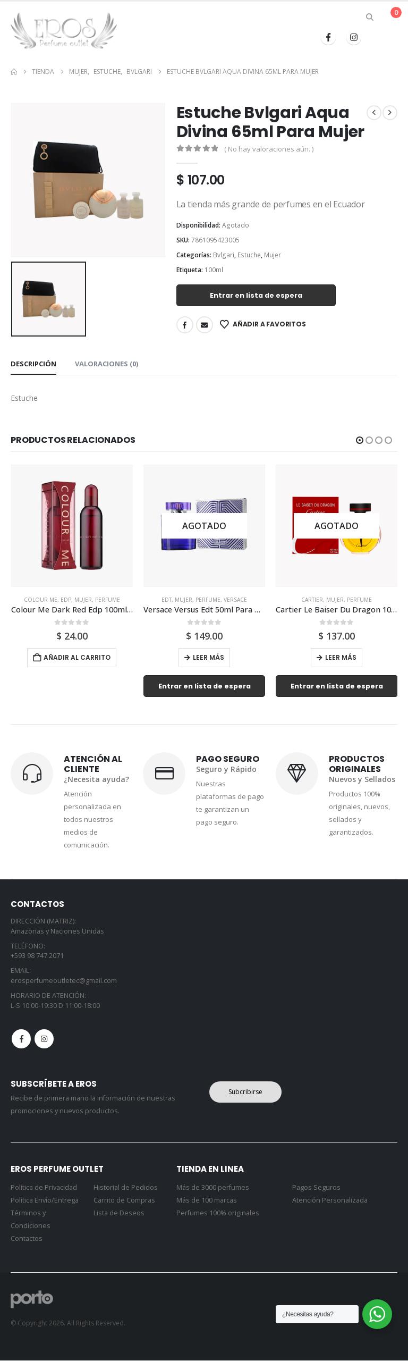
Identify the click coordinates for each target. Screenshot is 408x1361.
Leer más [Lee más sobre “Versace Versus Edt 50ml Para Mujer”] (208, 657)
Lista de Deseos (119, 1213)
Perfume (107, 599)
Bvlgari (223, 254)
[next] (389, 112)
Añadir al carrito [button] (77, 657)
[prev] (374, 112)
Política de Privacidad (44, 1187)
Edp (66, 599)
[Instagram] (353, 37)
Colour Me (40, 599)
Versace (235, 599)
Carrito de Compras (124, 1200)
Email (204, 324)
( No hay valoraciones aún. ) (268, 149)
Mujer (272, 254)
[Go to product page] (72, 525)
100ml (214, 269)
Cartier (312, 599)
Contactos (26, 1239)
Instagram (44, 1038)
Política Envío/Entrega (45, 1200)
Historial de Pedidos (126, 1187)
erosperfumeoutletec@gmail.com (64, 980)
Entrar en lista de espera (256, 295)
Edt (167, 599)
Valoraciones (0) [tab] (106, 363)
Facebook (184, 324)
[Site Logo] (64, 30)
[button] (370, 17)
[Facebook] (328, 37)
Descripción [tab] (33, 363)
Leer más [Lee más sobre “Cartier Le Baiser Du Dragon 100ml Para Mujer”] (340, 657)
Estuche (249, 254)
